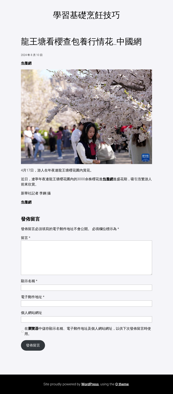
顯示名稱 (29, 281)
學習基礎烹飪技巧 (86, 15)
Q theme (122, 384)
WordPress (90, 384)
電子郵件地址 (32, 297)
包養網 (26, 63)
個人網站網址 (31, 313)
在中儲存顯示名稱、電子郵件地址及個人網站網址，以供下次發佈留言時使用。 (87, 331)
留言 (25, 238)
